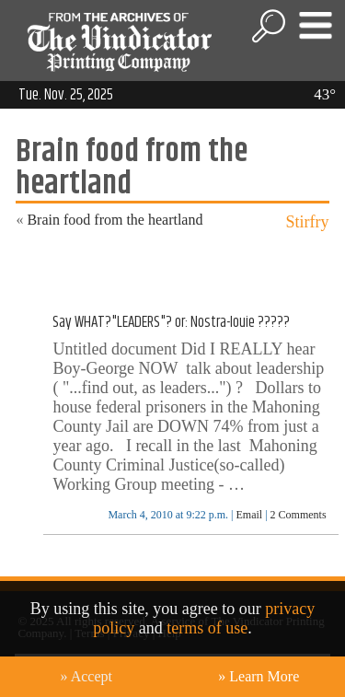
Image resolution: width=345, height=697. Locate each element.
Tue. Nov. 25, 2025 (65, 95)
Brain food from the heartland (114, 219)
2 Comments (298, 514)
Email (249, 514)
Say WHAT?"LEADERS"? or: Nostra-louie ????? (171, 322)
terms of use (207, 628)
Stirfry (307, 222)
